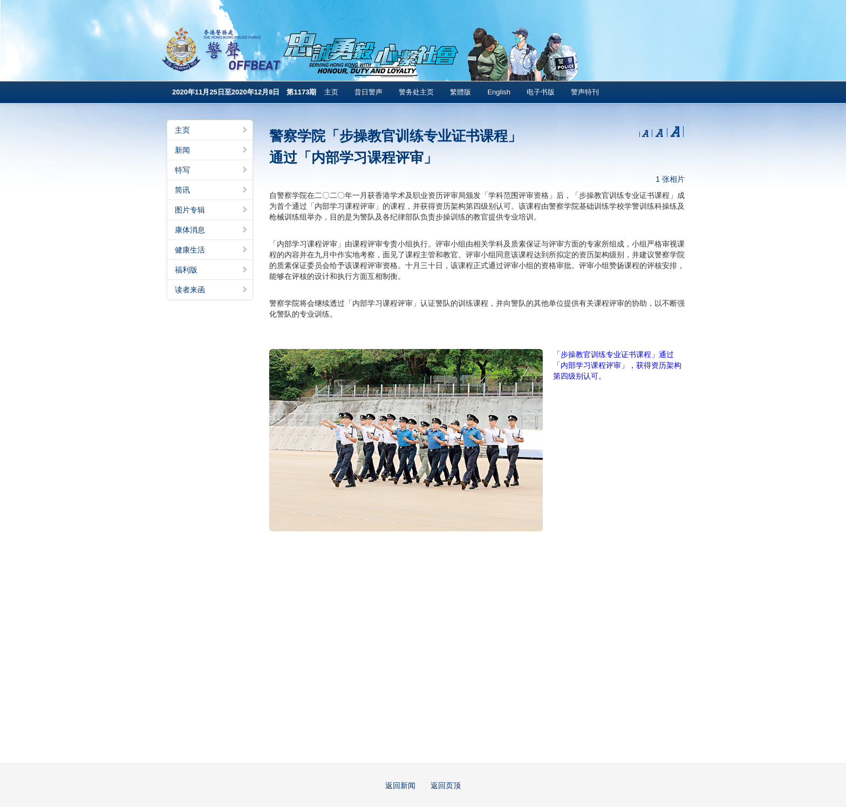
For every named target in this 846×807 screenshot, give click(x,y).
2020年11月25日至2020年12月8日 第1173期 (244, 92)
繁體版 (460, 92)
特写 (211, 170)
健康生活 (211, 249)
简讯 (211, 190)
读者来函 (211, 289)
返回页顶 (446, 785)
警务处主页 (416, 92)
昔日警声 (368, 92)
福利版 (211, 269)
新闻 (211, 150)
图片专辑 (211, 210)
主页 (331, 92)
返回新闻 (400, 785)
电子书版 (541, 92)
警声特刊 (585, 92)
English (498, 92)
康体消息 (211, 229)
